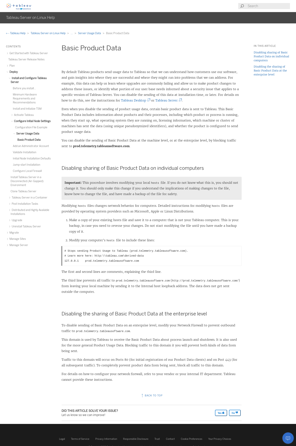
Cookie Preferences (191, 439)
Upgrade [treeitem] (16, 220)
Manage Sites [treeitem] (17, 239)
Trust (157, 439)
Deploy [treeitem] (13, 72)
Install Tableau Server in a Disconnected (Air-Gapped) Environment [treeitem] (27, 181)
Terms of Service (80, 439)
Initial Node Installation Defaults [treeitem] (32, 158)
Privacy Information (106, 439)
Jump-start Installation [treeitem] (26, 164)
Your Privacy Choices (219, 439)
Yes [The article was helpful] (221, 412)
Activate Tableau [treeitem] (23, 115)
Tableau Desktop (134, 100)
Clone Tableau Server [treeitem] (23, 191)
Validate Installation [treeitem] (24, 152)
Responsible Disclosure (135, 439)
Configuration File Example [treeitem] (31, 127)
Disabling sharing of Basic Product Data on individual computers (271, 56)
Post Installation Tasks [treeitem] (24, 203)
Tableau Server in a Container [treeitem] (29, 197)
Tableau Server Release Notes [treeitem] (26, 59)
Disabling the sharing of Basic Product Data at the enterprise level (270, 70)
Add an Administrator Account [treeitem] (31, 146)
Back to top (152, 395)
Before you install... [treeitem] (24, 88)
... (72, 33)
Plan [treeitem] (11, 65)
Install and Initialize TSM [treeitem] (27, 108)
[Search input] (268, 6)
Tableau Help (16, 33)
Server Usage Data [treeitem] (27, 133)
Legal (62, 439)
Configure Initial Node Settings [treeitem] (32, 121)
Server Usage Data (90, 33)
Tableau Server (167, 100)
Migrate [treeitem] (13, 232)
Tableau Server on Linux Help (48, 33)
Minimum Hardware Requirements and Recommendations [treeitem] (25, 98)
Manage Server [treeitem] (18, 245)
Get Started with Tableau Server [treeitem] (28, 53)
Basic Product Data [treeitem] (29, 139)
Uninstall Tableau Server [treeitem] (26, 226)
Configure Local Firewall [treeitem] (27, 171)
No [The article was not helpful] (235, 412)
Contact (170, 439)
